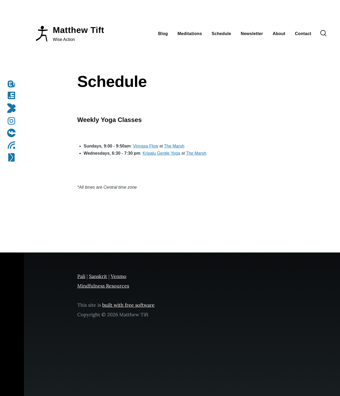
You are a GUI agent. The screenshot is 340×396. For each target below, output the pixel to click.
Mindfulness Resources (103, 286)
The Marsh (174, 146)
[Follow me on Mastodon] (13, 84)
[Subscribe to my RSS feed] (13, 145)
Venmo (118, 276)
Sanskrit (98, 276)
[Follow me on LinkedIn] (13, 95)
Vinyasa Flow (145, 146)
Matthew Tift (78, 30)
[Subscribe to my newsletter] (13, 157)
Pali (81, 276)
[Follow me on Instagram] (13, 121)
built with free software (128, 305)
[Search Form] (323, 33)
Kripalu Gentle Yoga (161, 153)
